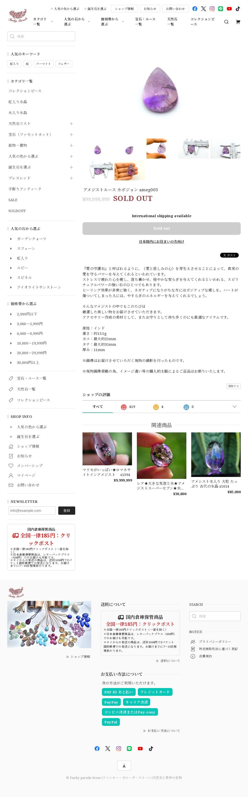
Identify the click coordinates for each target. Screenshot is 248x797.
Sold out (161, 228)
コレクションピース (202, 21)
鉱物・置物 (17, 145)
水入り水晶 (17, 113)
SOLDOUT (17, 211)
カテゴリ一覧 (43, 21)
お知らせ (150, 9)
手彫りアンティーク (24, 189)
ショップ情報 (124, 9)
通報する (233, 386)
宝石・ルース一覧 (145, 21)
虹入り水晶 (17, 102)
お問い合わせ (175, 9)
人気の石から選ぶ (77, 21)
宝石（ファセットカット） (30, 134)
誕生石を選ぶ (97, 9)
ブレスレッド (19, 178)
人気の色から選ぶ (66, 9)
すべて (97, 406)
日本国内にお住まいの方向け (161, 241)
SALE (12, 200)
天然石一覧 (172, 21)
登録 (66, 510)
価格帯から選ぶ (113, 21)
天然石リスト (19, 124)
